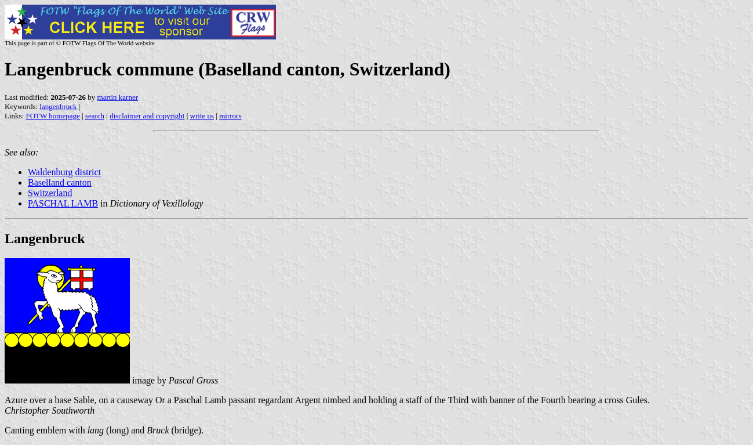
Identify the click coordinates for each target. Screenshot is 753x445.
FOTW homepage (52, 115)
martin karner (117, 97)
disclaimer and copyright (147, 115)
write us (202, 115)
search (94, 115)
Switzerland (50, 193)
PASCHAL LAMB (63, 203)
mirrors (230, 115)
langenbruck (58, 106)
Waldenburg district (64, 172)
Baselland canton (60, 182)
